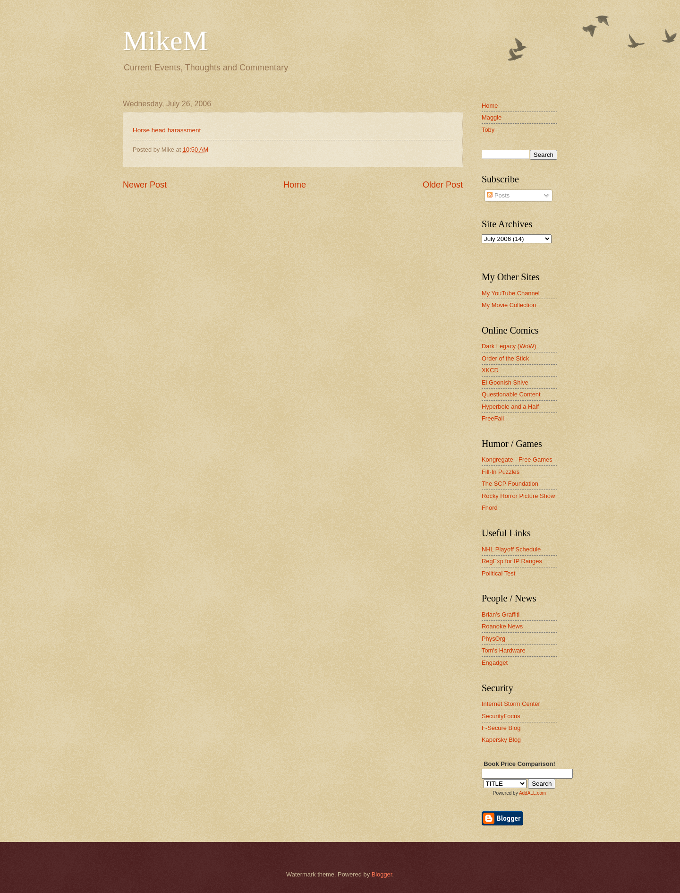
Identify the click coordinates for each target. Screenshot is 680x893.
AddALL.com (532, 793)
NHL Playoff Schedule (511, 549)
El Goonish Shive (505, 382)
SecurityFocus (501, 716)
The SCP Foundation (510, 483)
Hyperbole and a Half (510, 406)
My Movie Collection (509, 305)
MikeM (165, 40)
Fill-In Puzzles (500, 471)
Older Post (443, 184)
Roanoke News (502, 626)
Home (294, 184)
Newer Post (145, 184)
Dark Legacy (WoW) (509, 346)
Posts (498, 195)
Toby (488, 129)
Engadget (495, 662)
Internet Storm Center (511, 703)
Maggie (492, 117)
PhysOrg (493, 638)
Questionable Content (511, 394)
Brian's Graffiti (500, 614)
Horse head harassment (167, 130)
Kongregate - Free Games (517, 459)
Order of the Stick (505, 358)
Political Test (498, 573)
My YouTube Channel (511, 293)
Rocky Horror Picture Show (518, 495)
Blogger (382, 874)
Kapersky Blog (501, 739)
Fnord (490, 507)
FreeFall (493, 418)
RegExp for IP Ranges (512, 561)
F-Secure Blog (501, 727)
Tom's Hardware (504, 650)
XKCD (490, 370)
